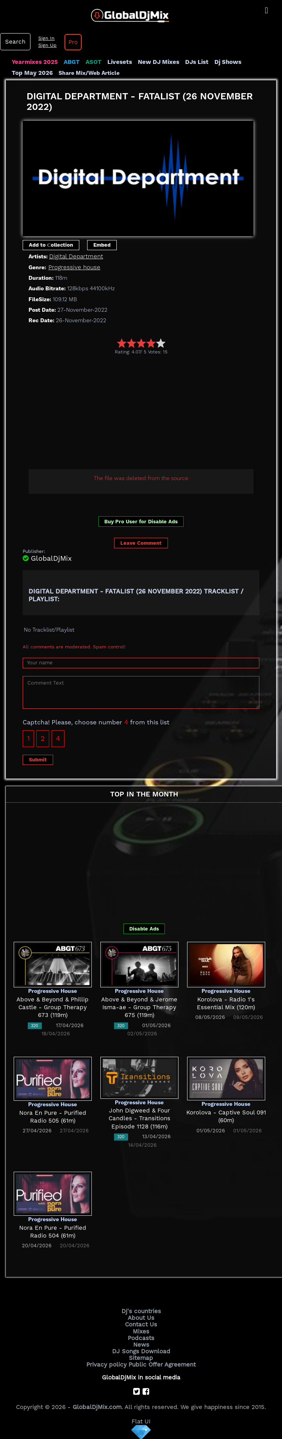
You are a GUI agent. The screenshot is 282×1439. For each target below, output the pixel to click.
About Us (141, 1317)
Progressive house (73, 267)
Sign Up (46, 45)
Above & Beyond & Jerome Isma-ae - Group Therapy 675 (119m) (139, 1007)
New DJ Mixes (157, 61)
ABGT (71, 61)
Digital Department (75, 256)
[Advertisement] (152, 413)
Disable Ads (144, 929)
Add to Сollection (51, 245)
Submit (38, 760)
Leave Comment (141, 543)
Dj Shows (227, 61)
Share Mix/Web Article (88, 73)
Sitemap (141, 1357)
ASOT (93, 61)
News (141, 1344)
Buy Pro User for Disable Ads (141, 521)
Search (15, 41)
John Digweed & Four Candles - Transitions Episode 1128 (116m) (139, 1118)
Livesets (119, 61)
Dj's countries (141, 1311)
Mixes (141, 1331)
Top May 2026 (32, 72)
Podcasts (141, 1337)
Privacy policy (106, 1364)
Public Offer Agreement (161, 1364)
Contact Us (141, 1324)
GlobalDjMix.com (97, 1406)
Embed (102, 245)
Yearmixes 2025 (34, 61)
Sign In (45, 38)
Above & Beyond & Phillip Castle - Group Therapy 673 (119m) (52, 1007)
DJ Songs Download (141, 1350)
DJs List (196, 61)
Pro (72, 42)
